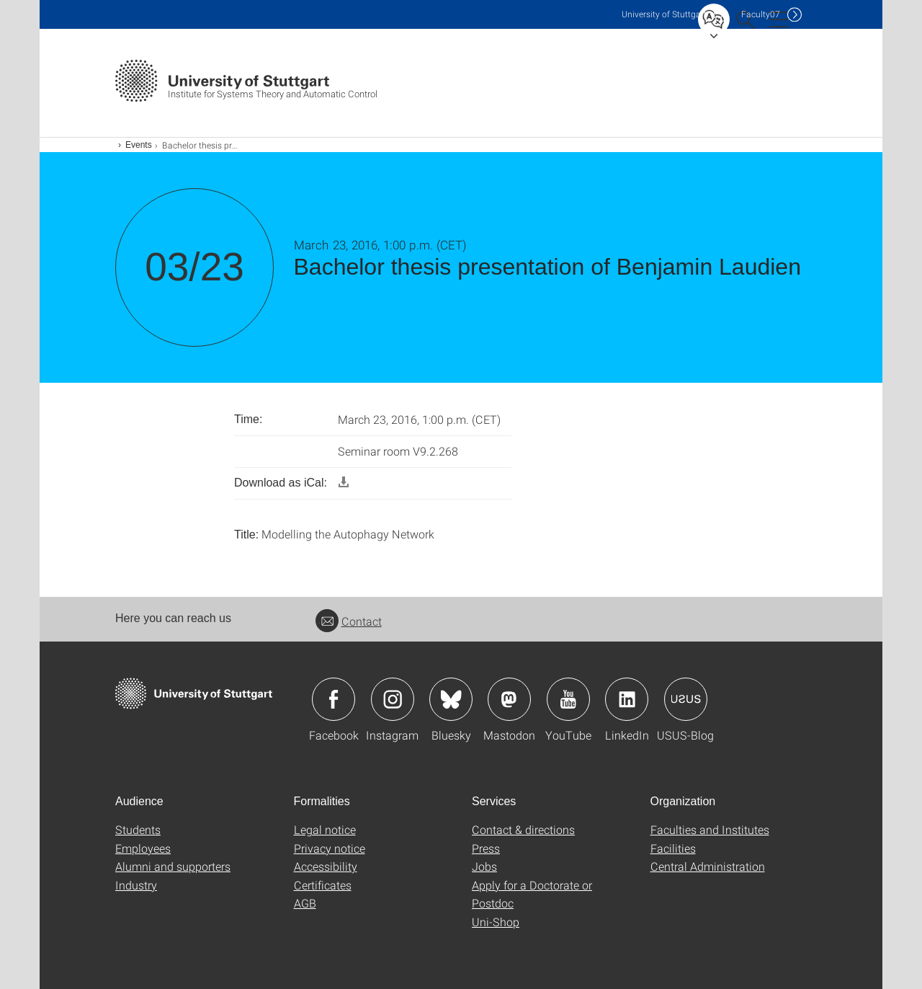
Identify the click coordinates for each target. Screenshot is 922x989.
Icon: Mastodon (509, 699)
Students (138, 829)
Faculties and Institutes (709, 829)
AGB (305, 902)
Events (138, 145)
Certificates (323, 884)
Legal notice (325, 829)
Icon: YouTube (568, 699)
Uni (664, 14)
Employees (143, 848)
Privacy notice (329, 848)
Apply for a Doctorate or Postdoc (532, 894)
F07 (760, 14)
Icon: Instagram (392, 699)
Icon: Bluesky (451, 699)
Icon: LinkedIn (626, 699)
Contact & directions (523, 829)
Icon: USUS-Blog (685, 699)
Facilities (673, 848)
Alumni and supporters (172, 866)
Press (486, 848)
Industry (136, 884)
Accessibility (325, 866)
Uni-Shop (495, 921)
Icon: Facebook (333, 699)
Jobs (484, 866)
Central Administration (707, 866)
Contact (348, 621)
